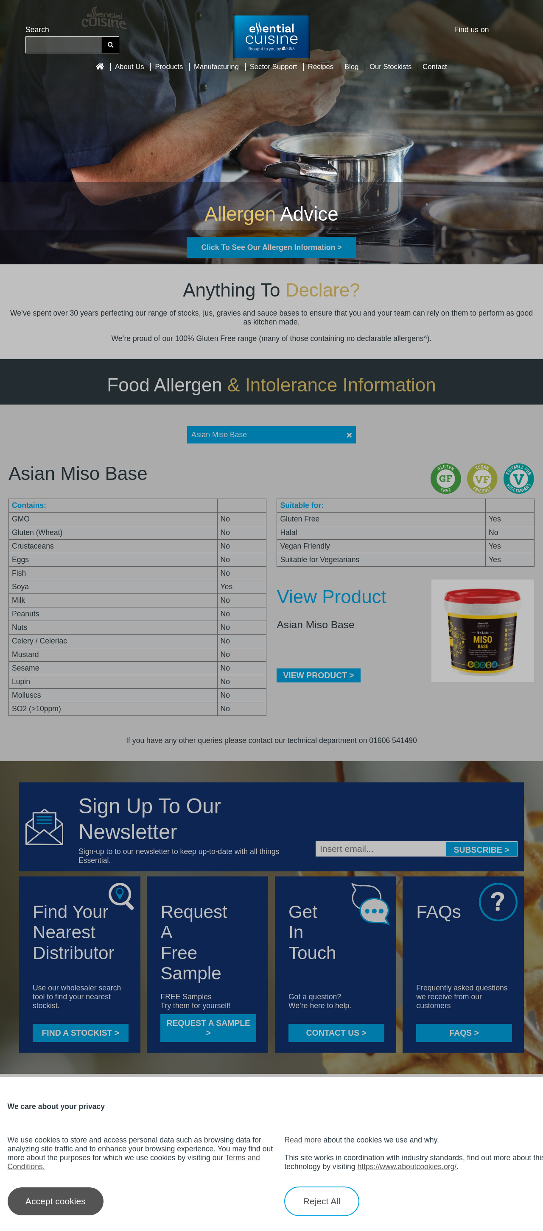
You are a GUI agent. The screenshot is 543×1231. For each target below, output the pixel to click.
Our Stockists (390, 67)
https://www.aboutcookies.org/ (407, 1166)
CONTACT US (336, 1032)
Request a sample (208, 1027)
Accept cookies (55, 1201)
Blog (351, 67)
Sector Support (273, 67)
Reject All (322, 1201)
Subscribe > (481, 849)
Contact (435, 67)
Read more (302, 1140)
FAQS (464, 1032)
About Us (129, 67)
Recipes (320, 67)
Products (169, 67)
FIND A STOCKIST (80, 1032)
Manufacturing (216, 67)
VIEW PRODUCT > (318, 675)
